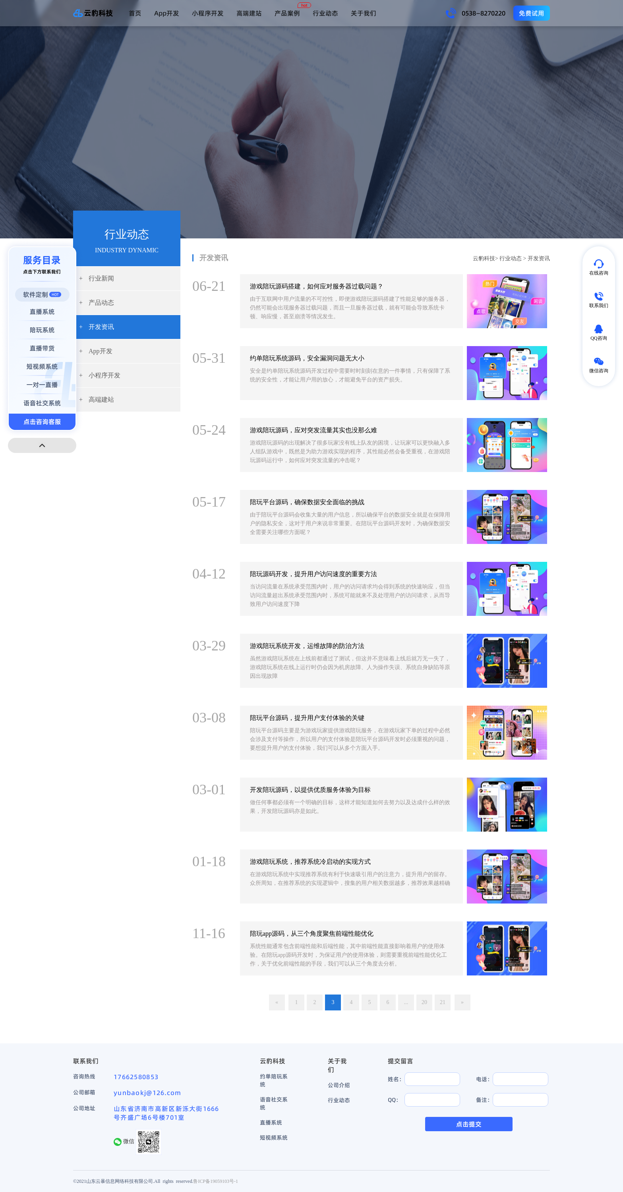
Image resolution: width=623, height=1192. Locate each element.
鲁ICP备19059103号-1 (215, 1181)
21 (442, 1002)
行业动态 (325, 13)
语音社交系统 (274, 1103)
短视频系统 (274, 1138)
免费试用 (531, 13)
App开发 (166, 13)
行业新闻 (96, 278)
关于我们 (363, 13)
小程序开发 (208, 13)
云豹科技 (484, 258)
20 (424, 1002)
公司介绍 (339, 1085)
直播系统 (271, 1122)
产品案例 (287, 13)
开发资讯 (96, 326)
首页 (135, 13)
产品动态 (96, 302)
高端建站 (249, 13)
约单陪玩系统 (274, 1080)
